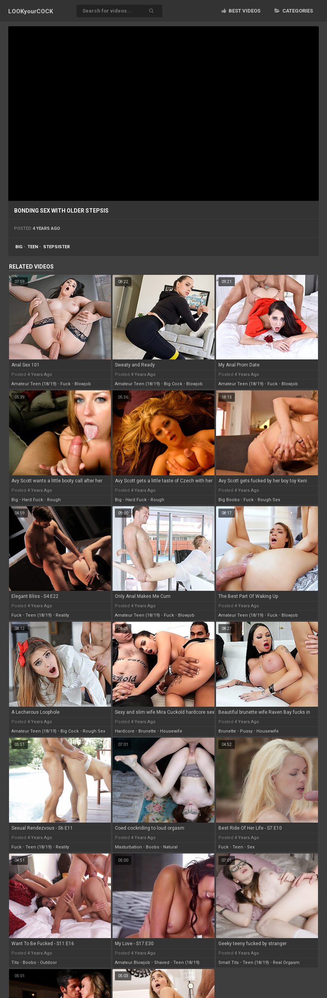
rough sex (269, 499)
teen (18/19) (38, 615)
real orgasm (286, 962)
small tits (228, 962)
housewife (171, 731)
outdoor (48, 962)
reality (62, 615)
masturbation (128, 847)
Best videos (241, 11)
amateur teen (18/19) (33, 383)
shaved (161, 962)
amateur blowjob (132, 962)
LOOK (30, 11)
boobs (152, 847)
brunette (147, 731)
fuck (65, 383)
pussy (246, 731)
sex (250, 847)
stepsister (56, 246)
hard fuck (32, 499)
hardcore (124, 731)
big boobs (229, 499)
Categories (293, 11)
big (18, 246)
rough (54, 499)
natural (170, 847)
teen (32, 246)
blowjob (82, 383)
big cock (173, 383)
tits (15, 962)
